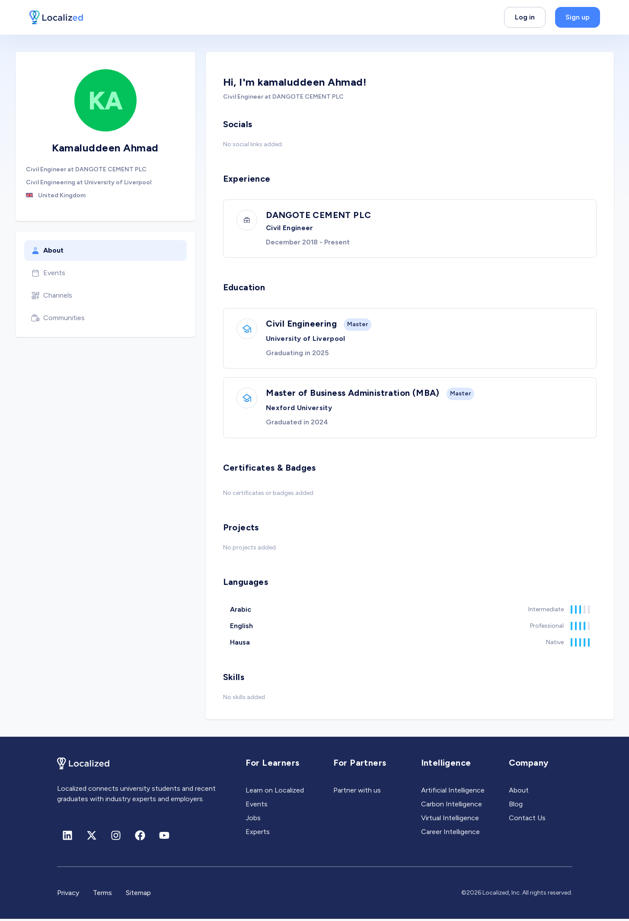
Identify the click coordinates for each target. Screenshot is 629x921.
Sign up (577, 17)
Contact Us (527, 820)
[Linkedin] (67, 837)
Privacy (68, 895)
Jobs (253, 820)
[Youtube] (164, 837)
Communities (58, 318)
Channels (51, 295)
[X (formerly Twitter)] (91, 837)
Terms (102, 895)
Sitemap (138, 895)
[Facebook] (140, 837)
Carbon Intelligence (451, 806)
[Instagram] (115, 837)
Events (48, 273)
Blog (516, 806)
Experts (258, 834)
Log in (525, 17)
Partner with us (357, 792)
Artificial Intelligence (453, 792)
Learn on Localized (275, 792)
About (47, 250)
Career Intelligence (450, 834)
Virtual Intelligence (450, 820)
